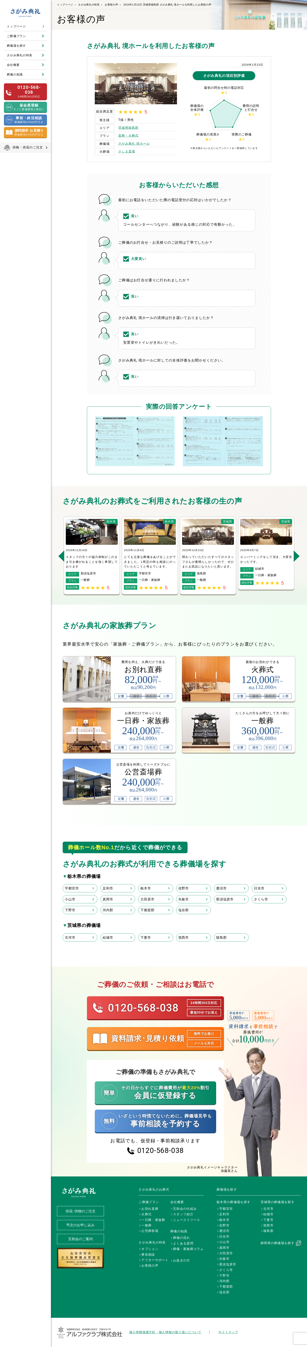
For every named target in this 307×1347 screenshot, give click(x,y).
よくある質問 (183, 1243)
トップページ (16, 26)
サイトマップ (228, 1332)
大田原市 (147, 899)
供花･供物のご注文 (81, 1211)
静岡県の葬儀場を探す (277, 1243)
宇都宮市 (72, 888)
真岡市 (108, 899)
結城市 (108, 937)
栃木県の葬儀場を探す (233, 1202)
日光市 (259, 888)
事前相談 (148, 1254)
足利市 (108, 888)
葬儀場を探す (16, 45)
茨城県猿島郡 (128, 127)
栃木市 (145, 888)
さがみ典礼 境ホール (134, 143)
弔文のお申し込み (80, 1225)
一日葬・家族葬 (153, 1220)
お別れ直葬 (149, 1208)
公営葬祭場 (149, 1231)
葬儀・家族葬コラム (188, 1249)
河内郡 (108, 910)
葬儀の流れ (181, 1237)
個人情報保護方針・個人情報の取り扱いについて (165, 1332)
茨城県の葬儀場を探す (277, 1202)
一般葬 (146, 1225)
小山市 (70, 899)
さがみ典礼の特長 (19, 55)
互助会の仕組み (185, 1208)
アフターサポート (154, 1260)
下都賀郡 (147, 910)
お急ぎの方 (181, 1260)
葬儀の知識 (15, 74)
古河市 (70, 937)
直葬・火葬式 (128, 135)
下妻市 (145, 937)
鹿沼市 (221, 888)
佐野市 (183, 888)
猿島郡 (221, 937)
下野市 (70, 910)
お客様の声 (111, 4)
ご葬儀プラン (16, 36)
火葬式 (146, 1214)
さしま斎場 (126, 151)
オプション (149, 1249)
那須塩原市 (225, 899)
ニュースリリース (186, 1220)
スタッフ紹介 (183, 1214)
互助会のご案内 (80, 1239)
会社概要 (13, 64)
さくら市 (261, 899)
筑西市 (183, 937)
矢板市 (183, 899)
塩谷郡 (183, 910)
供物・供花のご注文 (28, 147)
